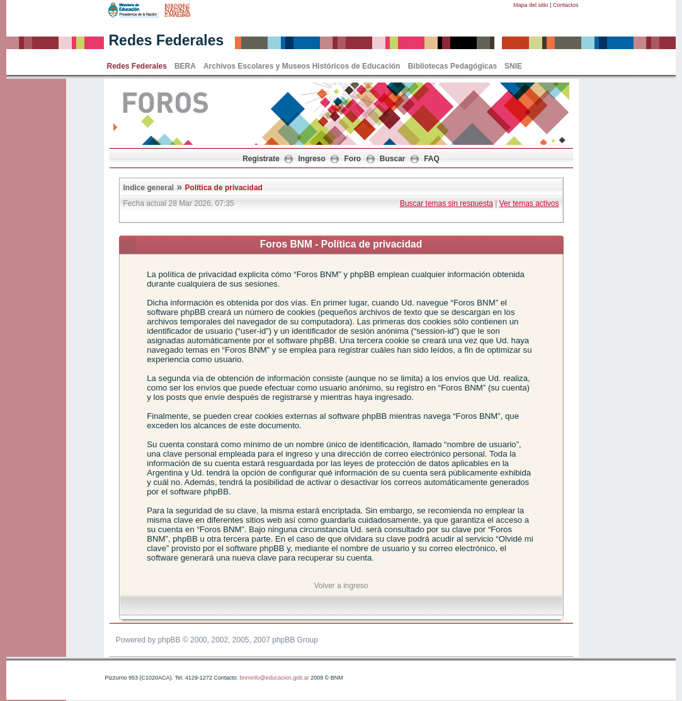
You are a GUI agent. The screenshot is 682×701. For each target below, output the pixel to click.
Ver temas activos (529, 203)
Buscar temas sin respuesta (446, 203)
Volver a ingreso (341, 585)
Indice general (148, 187)
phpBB (169, 639)
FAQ (432, 158)
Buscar (393, 158)
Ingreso (312, 158)
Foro (352, 158)
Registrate (261, 158)
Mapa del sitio (530, 5)
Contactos (566, 5)
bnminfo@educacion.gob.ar (274, 678)
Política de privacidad (224, 187)
